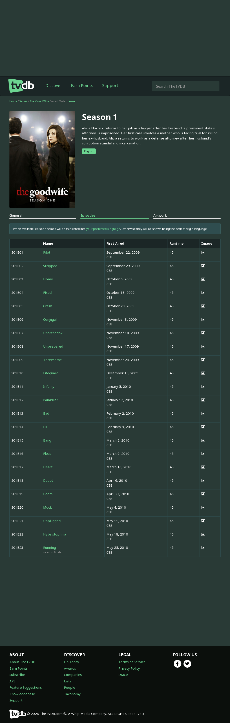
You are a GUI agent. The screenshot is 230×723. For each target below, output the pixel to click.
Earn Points (82, 85)
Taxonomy (72, 694)
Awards (70, 668)
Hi (45, 427)
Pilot (46, 252)
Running (49, 547)
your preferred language (103, 229)
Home (13, 101)
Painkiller (50, 400)
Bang (47, 440)
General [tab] (15, 215)
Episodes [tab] (87, 215)
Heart (48, 467)
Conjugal (50, 319)
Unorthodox (52, 333)
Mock (47, 507)
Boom (48, 494)
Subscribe (17, 674)
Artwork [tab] (160, 215)
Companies (73, 674)
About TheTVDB (22, 662)
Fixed (47, 292)
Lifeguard (50, 373)
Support (110, 85)
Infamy (48, 386)
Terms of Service (132, 662)
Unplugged (52, 520)
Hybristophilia (54, 534)
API (12, 681)
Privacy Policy (129, 668)
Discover (53, 85)
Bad (46, 413)
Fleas (47, 453)
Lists (67, 681)
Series (23, 101)
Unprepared (53, 346)
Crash (47, 306)
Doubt (48, 480)
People (69, 687)
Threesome (52, 359)
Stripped (50, 266)
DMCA (123, 674)
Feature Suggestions (25, 687)
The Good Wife (40, 101)
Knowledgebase (22, 694)
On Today (71, 662)
